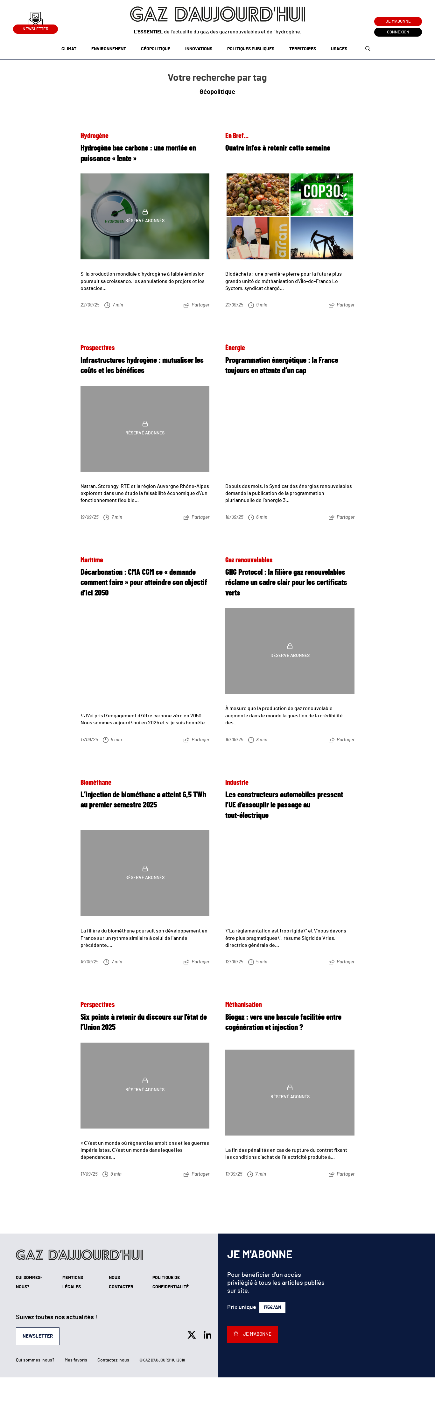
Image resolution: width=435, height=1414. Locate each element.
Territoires (302, 49)
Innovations (198, 49)
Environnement (108, 49)
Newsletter (35, 28)
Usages (339, 49)
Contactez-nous (113, 1360)
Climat (68, 49)
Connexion (398, 32)
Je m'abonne (398, 21)
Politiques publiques (250, 49)
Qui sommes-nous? (35, 1360)
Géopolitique (155, 49)
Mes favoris (76, 1360)
